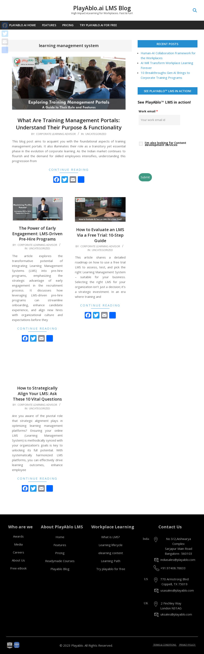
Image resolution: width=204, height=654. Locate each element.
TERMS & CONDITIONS (165, 644)
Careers (18, 552)
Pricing (60, 553)
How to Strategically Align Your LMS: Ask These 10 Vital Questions (37, 393)
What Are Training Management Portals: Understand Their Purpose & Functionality (69, 123)
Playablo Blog (59, 569)
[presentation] (170, 160)
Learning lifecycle (111, 545)
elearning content (110, 553)
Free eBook (18, 568)
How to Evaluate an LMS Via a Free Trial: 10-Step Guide (100, 235)
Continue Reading (69, 169)
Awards (18, 536)
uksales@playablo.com (176, 614)
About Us (18, 560)
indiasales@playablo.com (178, 560)
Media (18, 544)
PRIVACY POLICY (187, 644)
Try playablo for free (110, 569)
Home (60, 537)
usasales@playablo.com (177, 590)
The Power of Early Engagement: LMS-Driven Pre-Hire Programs (37, 233)
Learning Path (110, 561)
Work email (148, 111)
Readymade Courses (60, 561)
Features (60, 545)
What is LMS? (110, 537)
